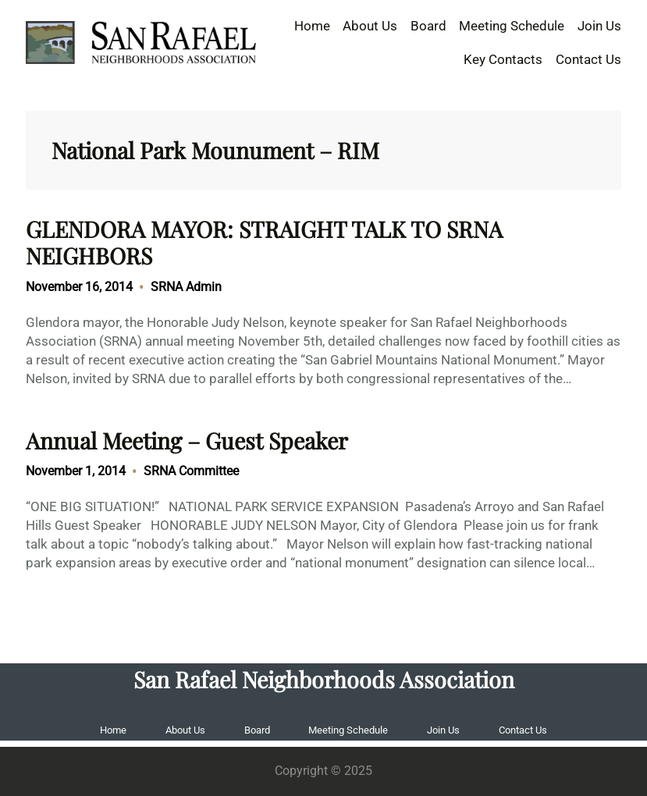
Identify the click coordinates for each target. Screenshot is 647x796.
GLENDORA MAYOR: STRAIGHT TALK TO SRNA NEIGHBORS (264, 242)
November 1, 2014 (76, 471)
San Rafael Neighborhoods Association (323, 679)
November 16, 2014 (79, 286)
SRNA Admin (186, 286)
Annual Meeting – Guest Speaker (187, 440)
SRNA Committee (191, 471)
